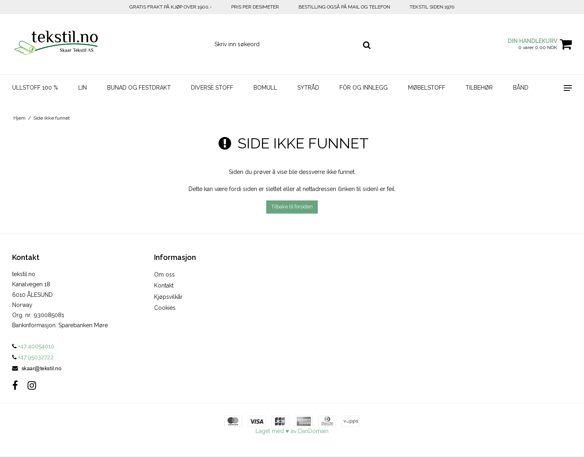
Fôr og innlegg (363, 87)
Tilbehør (479, 87)
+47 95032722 (33, 357)
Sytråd (308, 87)
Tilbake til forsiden (292, 207)
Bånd (520, 87)
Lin (82, 87)
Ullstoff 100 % (35, 87)
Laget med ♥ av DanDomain (292, 431)
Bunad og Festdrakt (139, 87)
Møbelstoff (426, 87)
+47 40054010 (33, 346)
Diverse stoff (212, 87)
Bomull (265, 87)
